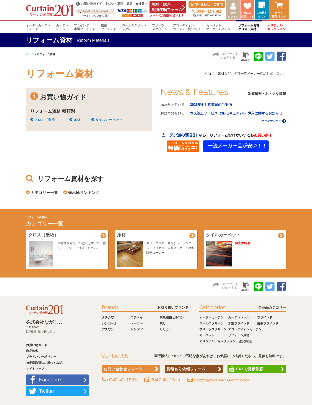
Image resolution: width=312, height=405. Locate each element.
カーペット (206, 335)
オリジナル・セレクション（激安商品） (226, 341)
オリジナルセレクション (276, 27)
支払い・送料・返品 (118, 3)
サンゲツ (137, 329)
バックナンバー (274, 121)
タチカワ (108, 317)
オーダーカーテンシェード (38, 27)
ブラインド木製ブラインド (84, 27)
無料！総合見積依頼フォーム (166, 7)
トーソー (137, 323)
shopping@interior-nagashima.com (221, 380)
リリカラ (166, 329)
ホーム (30, 54)
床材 (74, 119)
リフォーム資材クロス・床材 (248, 27)
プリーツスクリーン (159, 27)
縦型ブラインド (108, 27)
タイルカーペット (107, 119)
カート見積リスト (278, 14)
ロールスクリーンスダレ (134, 27)
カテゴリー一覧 (44, 192)
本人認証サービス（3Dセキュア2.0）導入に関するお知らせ (236, 113)
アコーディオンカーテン (245, 329)
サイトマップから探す (95, 16)
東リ (163, 323)
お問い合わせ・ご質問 (206, 4)
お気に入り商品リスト (247, 14)
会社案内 (141, 3)
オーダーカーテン (211, 317)
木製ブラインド (238, 323)
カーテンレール (62, 27)
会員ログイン (233, 14)
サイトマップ (35, 368)
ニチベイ (137, 317)
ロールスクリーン (211, 323)
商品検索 (32, 351)
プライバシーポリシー (41, 356)
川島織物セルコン (172, 317)
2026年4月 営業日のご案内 (211, 104)
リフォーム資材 (238, 335)
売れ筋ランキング (83, 192)
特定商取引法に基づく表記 (44, 363)
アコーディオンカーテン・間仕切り (186, 27)
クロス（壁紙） (44, 119)
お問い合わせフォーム (123, 369)
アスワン (108, 329)
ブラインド (264, 317)
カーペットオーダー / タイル (218, 27)
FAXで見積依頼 (249, 369)
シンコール (109, 323)
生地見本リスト (262, 14)
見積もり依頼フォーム (185, 369)
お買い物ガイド (36, 345)
